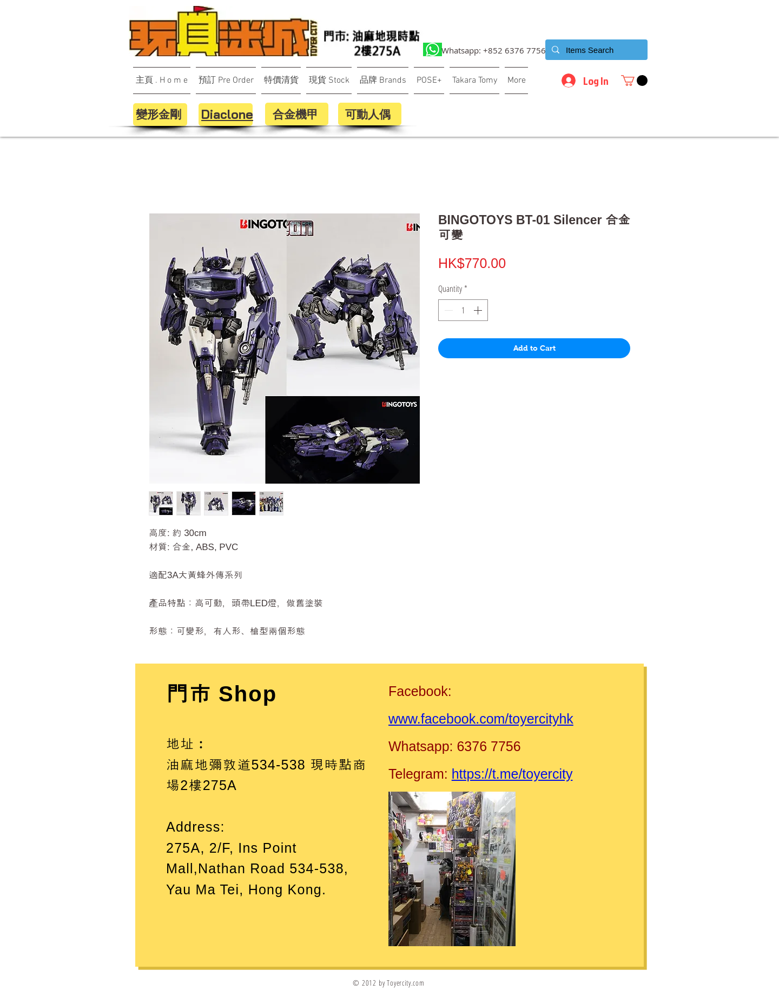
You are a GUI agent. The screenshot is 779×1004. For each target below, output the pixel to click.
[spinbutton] (463, 310)
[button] (634, 80)
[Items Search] (595, 49)
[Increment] (478, 310)
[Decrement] (447, 310)
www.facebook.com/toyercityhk (480, 718)
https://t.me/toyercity (512, 773)
